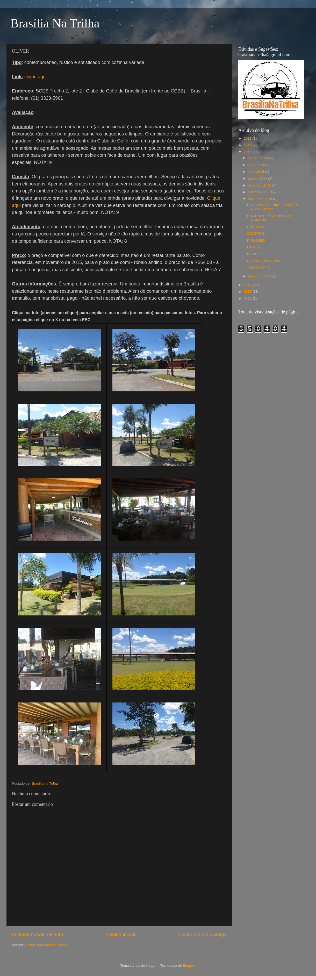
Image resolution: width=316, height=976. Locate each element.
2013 (248, 138)
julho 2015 (256, 172)
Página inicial (120, 934)
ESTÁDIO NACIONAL (264, 261)
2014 (248, 145)
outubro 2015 (258, 192)
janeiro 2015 (258, 158)
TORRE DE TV (258, 268)
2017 (248, 291)
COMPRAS (256, 233)
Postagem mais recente (37, 934)
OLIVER (253, 254)
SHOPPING (256, 227)
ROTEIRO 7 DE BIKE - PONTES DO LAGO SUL (272, 207)
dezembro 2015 (260, 276)
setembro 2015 (260, 185)
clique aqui (35, 76)
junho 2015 (257, 165)
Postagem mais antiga (202, 934)
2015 (248, 152)
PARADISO (256, 240)
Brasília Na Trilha (54, 23)
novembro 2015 (260, 199)
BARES (253, 247)
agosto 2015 (258, 178)
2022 (248, 298)
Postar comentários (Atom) (46, 945)
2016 (248, 285)
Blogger (189, 965)
